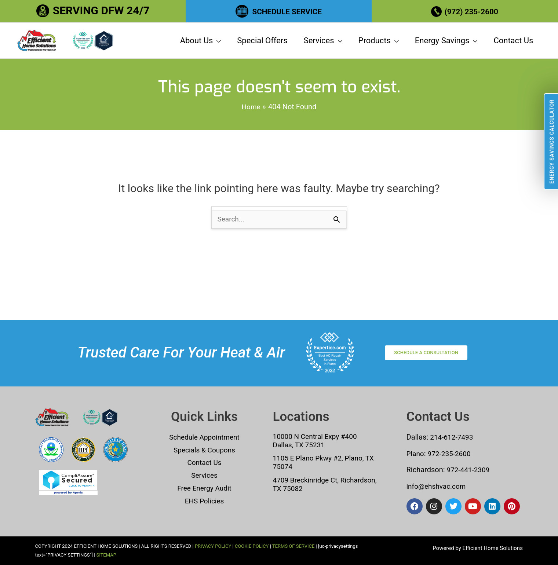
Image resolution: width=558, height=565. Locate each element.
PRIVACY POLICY (213, 546)
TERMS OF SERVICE (293, 546)
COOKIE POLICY (252, 546)
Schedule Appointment (204, 438)
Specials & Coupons (204, 450)
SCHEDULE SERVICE (287, 10)
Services (204, 475)
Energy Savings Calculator (552, 141)
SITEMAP (106, 555)
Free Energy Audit (204, 488)
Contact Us (204, 463)
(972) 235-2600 (473, 10)
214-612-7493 (452, 438)
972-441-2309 (468, 470)
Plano (415, 454)
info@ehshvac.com (437, 486)
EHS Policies (204, 500)
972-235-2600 (451, 454)
